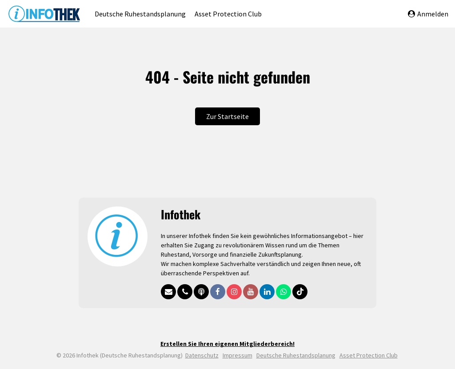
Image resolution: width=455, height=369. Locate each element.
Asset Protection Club (228, 13)
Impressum (237, 355)
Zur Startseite (227, 116)
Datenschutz (202, 355)
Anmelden (428, 13)
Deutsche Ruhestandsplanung (140, 13)
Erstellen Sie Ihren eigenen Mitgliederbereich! (227, 344)
